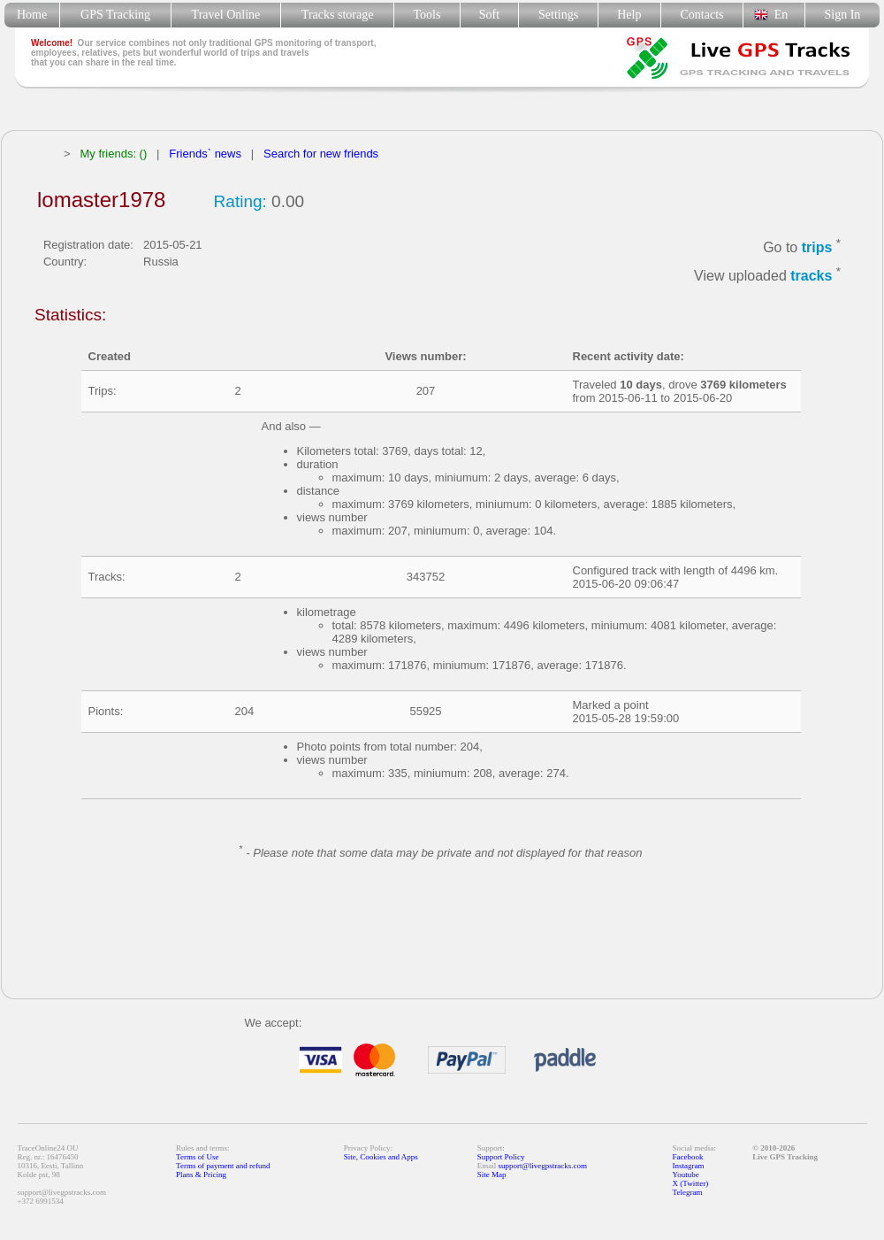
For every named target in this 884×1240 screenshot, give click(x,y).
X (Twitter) (691, 1183)
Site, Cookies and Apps (381, 1156)
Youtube (686, 1174)
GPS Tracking (115, 14)
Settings (558, 14)
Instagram (689, 1165)
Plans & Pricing (201, 1174)
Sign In (842, 14)
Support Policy (501, 1156)
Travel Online (226, 14)
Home (32, 14)
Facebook (688, 1156)
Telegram (688, 1192)
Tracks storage (337, 14)
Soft (489, 14)
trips (817, 247)
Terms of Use (197, 1156)
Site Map (492, 1174)
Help (629, 14)
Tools (427, 14)
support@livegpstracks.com (543, 1165)
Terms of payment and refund (223, 1165)
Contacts (702, 14)
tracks (811, 276)
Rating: (240, 201)
